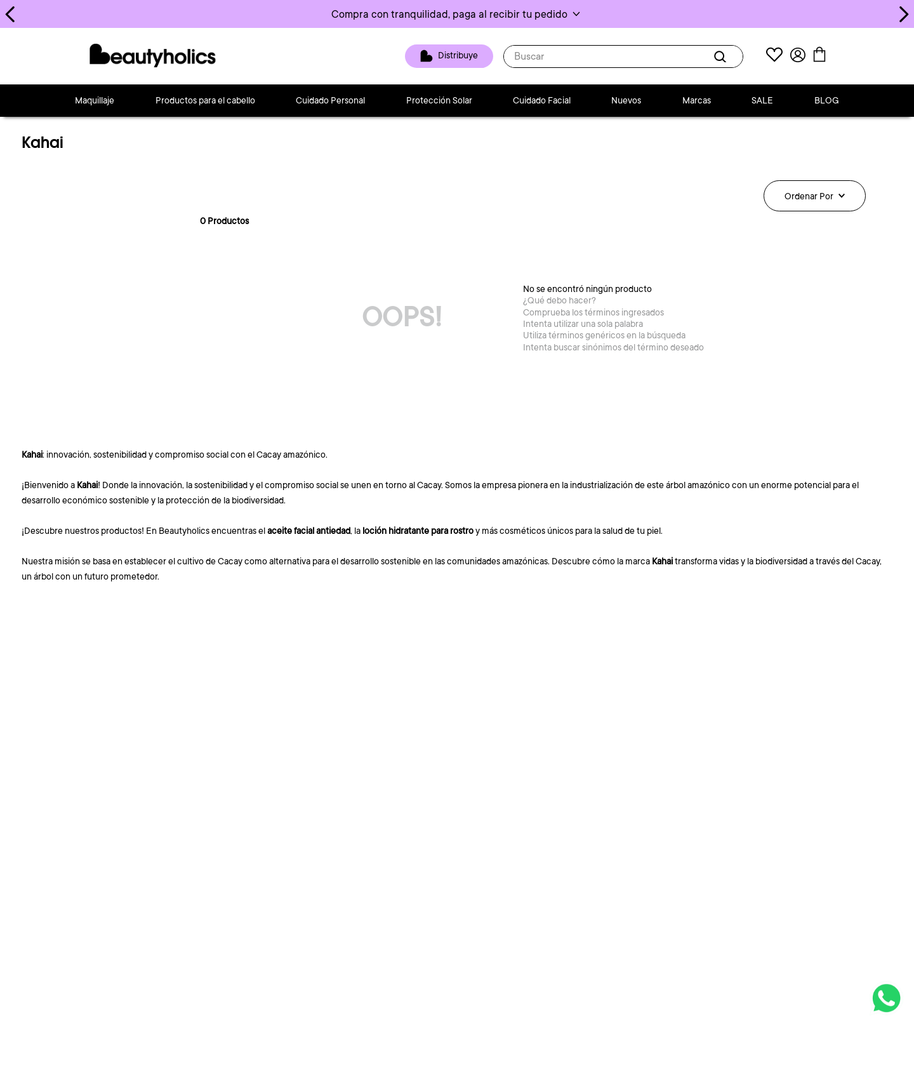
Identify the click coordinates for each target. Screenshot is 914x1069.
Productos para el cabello (205, 100)
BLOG (826, 100)
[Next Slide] (903, 14)
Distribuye (458, 55)
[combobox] (623, 56)
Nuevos (626, 100)
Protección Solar (439, 100)
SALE (762, 100)
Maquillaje (94, 100)
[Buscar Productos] (722, 56)
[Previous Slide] (10, 14)
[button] (457, 14)
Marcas (696, 100)
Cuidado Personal (330, 100)
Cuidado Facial (542, 100)
